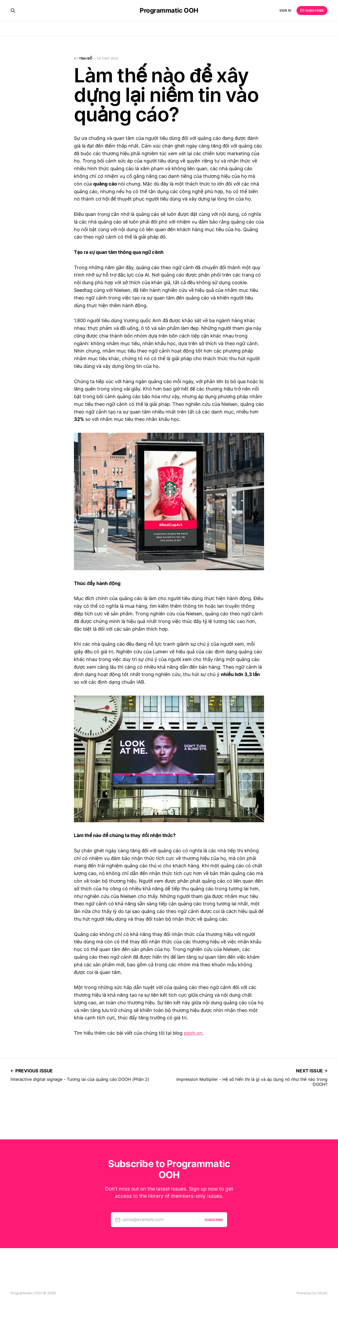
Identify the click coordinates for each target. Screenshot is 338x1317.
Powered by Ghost (312, 1293)
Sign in (285, 10)
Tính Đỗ (85, 58)
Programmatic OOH (169, 10)
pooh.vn (193, 1033)
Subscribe (312, 10)
